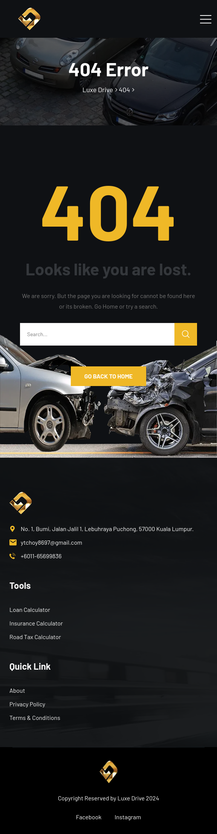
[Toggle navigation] (205, 19)
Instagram (128, 816)
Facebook (89, 816)
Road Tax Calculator (35, 636)
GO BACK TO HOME (108, 376)
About (17, 690)
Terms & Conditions (34, 717)
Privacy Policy (27, 703)
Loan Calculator (29, 609)
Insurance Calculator (36, 623)
